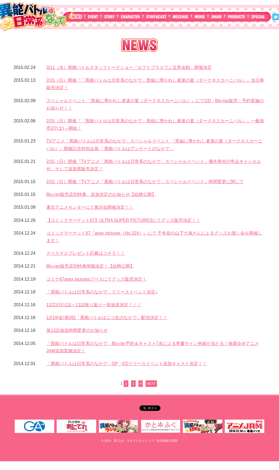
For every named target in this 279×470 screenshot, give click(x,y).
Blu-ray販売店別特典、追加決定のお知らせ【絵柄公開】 (101, 194)
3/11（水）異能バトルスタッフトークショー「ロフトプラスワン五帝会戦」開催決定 (129, 67)
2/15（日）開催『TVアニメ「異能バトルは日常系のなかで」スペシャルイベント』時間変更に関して (145, 181)
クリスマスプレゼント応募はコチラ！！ (85, 253)
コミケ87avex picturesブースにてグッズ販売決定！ (96, 279)
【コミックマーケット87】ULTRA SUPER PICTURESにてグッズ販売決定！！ (123, 220)
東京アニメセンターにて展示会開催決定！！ (90, 207)
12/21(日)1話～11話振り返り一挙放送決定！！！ (93, 304)
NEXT (151, 384)
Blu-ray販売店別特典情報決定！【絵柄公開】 (90, 266)
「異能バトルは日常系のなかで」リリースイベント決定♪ (101, 292)
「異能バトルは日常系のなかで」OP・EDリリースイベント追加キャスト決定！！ (126, 363)
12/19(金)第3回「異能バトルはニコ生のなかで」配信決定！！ (106, 317)
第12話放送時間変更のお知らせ (77, 330)
